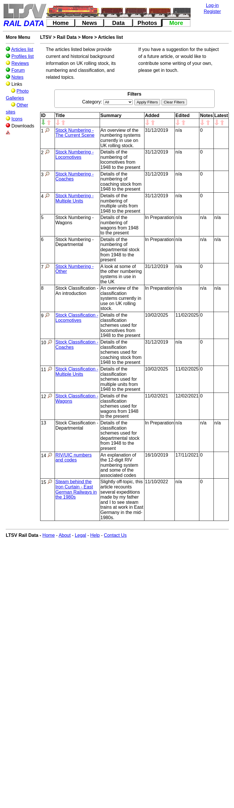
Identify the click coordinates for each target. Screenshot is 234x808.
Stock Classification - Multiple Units (77, 371)
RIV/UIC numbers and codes (73, 458)
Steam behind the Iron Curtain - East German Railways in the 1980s (76, 489)
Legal (80, 535)
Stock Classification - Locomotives (77, 318)
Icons (16, 118)
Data (118, 23)
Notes (17, 77)
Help (95, 535)
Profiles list (22, 56)
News (89, 23)
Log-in (212, 5)
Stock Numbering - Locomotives (74, 154)
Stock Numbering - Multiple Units (74, 198)
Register (212, 11)
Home (61, 23)
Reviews (20, 63)
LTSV (46, 37)
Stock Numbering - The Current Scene (74, 133)
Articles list (22, 49)
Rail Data (67, 37)
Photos (147, 23)
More (176, 23)
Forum (18, 70)
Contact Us (115, 535)
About (65, 535)
